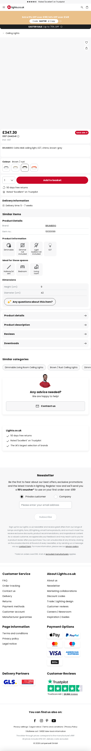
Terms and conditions (15, 633)
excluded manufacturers (57, 554)
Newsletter (53, 585)
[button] (86, 42)
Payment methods (13, 606)
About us (52, 580)
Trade (50, 601)
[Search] (82, 7)
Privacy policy (10, 638)
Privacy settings (21, 726)
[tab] (23, 595)
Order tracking (11, 585)
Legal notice (9, 643)
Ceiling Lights (12, 33)
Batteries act (32, 731)
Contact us (8, 591)
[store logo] (17, 7)
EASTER (44, 21)
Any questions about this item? (33, 302)
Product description (17, 325)
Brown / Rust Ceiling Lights (63, 367)
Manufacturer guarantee (17, 617)
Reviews (9, 334)
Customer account (13, 611)
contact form (25, 546)
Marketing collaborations (62, 591)
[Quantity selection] (8, 180)
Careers (52, 611)
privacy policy (72, 546)
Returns (7, 601)
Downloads (11, 343)
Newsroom (65, 611)
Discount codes (56, 596)
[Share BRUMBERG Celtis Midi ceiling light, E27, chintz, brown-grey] (86, 48)
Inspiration (53, 617)
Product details (14, 315)
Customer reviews (57, 606)
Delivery (7, 596)
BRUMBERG (51, 225)
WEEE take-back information (53, 731)
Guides (65, 617)
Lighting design (64, 601)
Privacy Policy (71, 726)
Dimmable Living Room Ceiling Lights (24, 367)
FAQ (4, 580)
